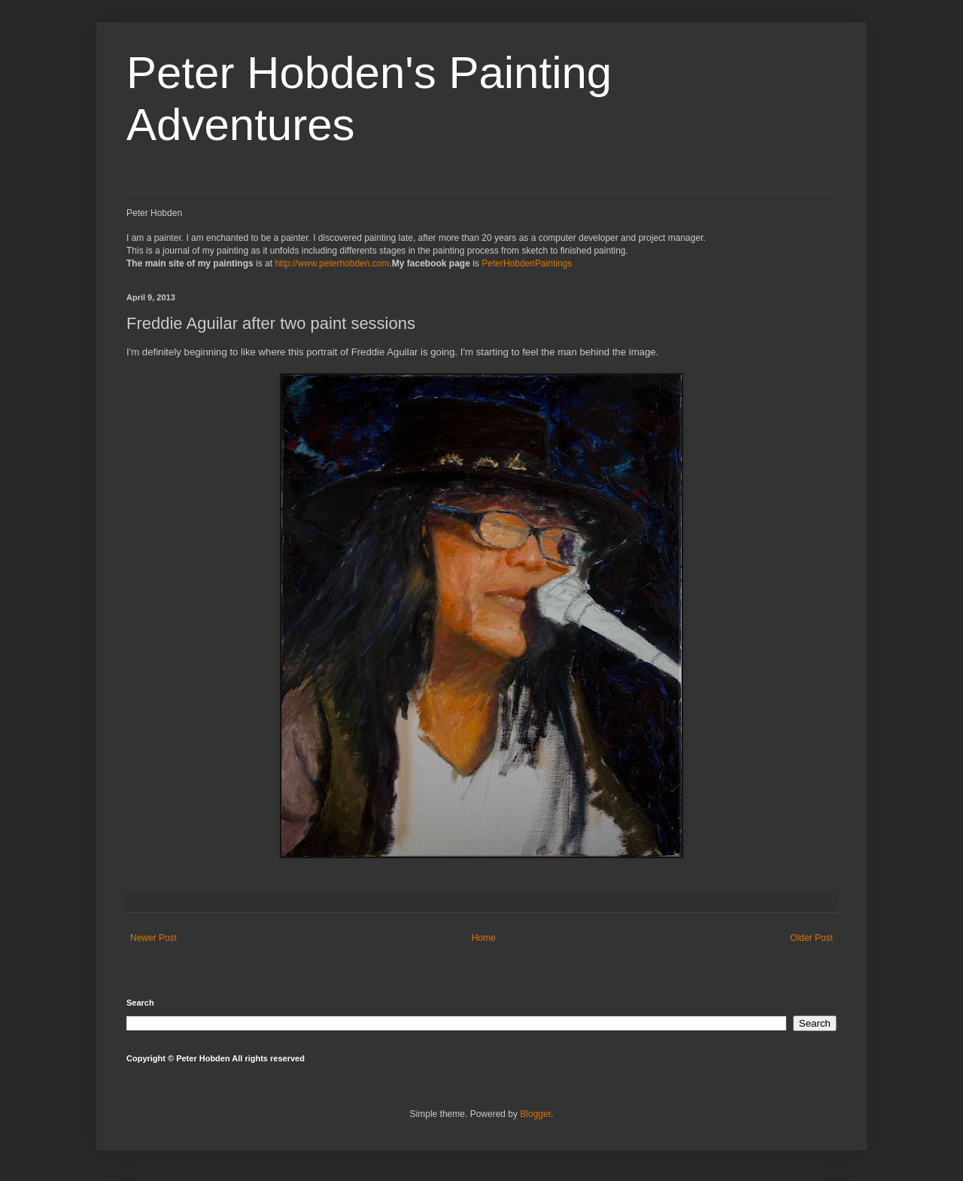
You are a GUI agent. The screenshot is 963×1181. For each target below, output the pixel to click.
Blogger (535, 1114)
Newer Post (153, 938)
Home (484, 938)
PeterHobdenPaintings (527, 263)
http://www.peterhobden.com (332, 263)
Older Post (811, 938)
